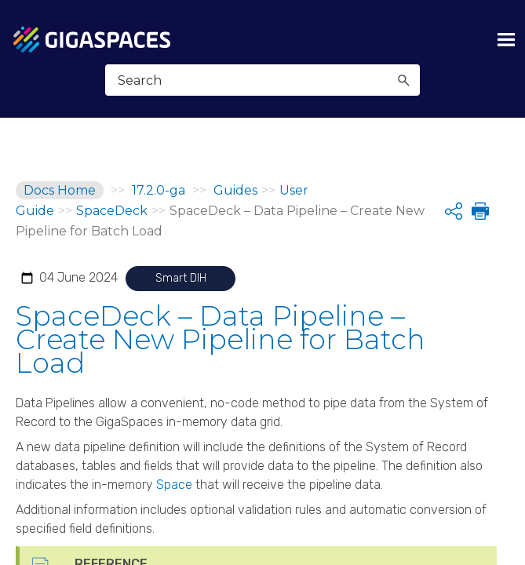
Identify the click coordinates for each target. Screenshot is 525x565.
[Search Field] (262, 80)
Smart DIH (180, 278)
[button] (403, 80)
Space (174, 484)
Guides (235, 190)
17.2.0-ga (158, 190)
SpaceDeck (112, 210)
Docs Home (60, 190)
